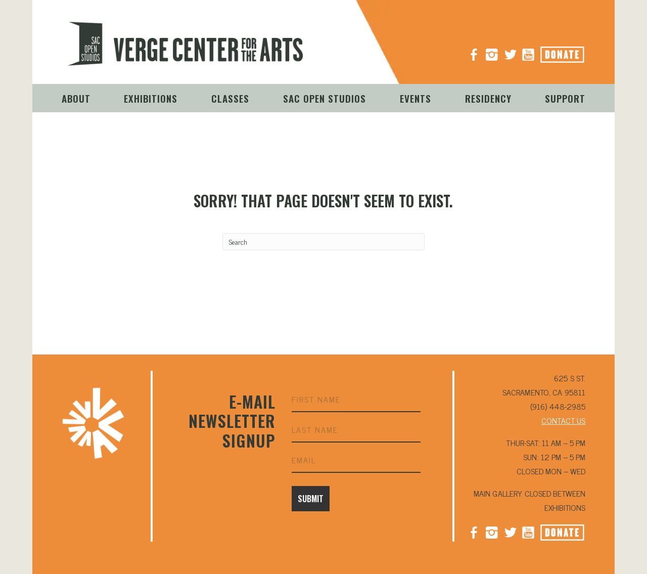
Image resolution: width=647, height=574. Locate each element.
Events (415, 98)
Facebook (474, 531)
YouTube (528, 51)
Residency (488, 98)
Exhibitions (150, 98)
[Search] (323, 241)
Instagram (492, 51)
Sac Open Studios (324, 98)
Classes (230, 98)
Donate (573, 52)
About (76, 98)
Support (565, 98)
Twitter (510, 531)
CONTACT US (563, 420)
